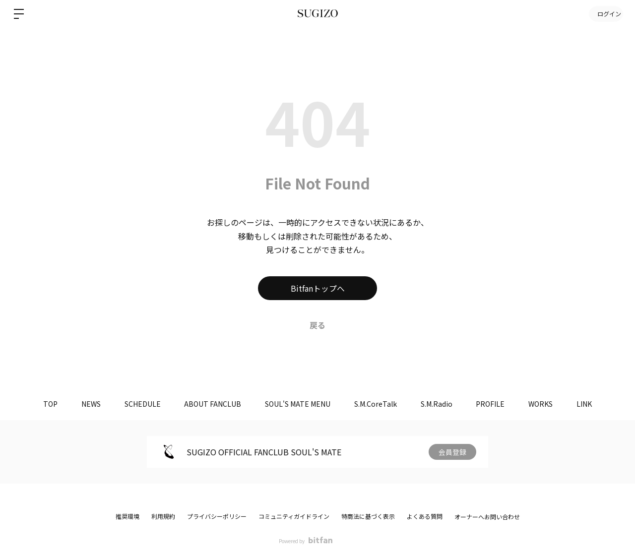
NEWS (87, 404)
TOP (45, 404)
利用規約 (163, 516)
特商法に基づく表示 (368, 516)
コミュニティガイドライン (293, 516)
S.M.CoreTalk (376, 404)
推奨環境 (127, 516)
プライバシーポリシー (217, 516)
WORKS (544, 404)
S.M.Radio (438, 404)
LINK (589, 404)
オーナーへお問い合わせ (487, 517)
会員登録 (452, 452)
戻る (317, 325)
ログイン (605, 13)
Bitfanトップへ (318, 288)
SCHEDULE (140, 404)
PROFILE (493, 404)
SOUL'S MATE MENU (297, 404)
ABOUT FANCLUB (211, 404)
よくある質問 (425, 516)
